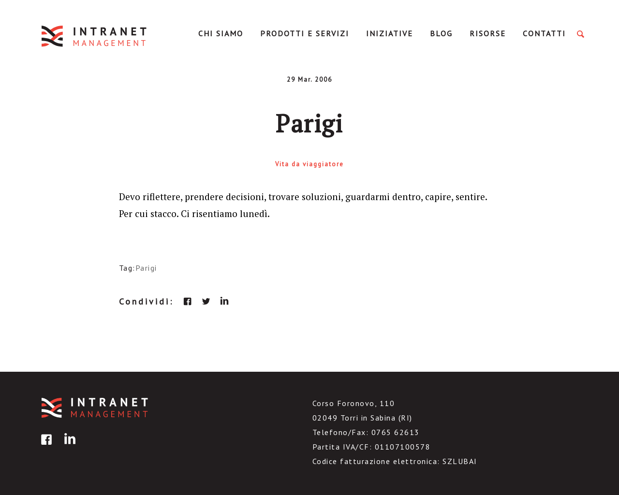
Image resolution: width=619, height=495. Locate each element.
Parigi (146, 268)
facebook (187, 301)
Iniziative (389, 33)
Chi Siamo (220, 33)
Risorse (488, 33)
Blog (441, 33)
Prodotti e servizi (304, 33)
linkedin (224, 301)
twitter (206, 301)
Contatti (544, 33)
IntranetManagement (95, 36)
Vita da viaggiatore (309, 164)
